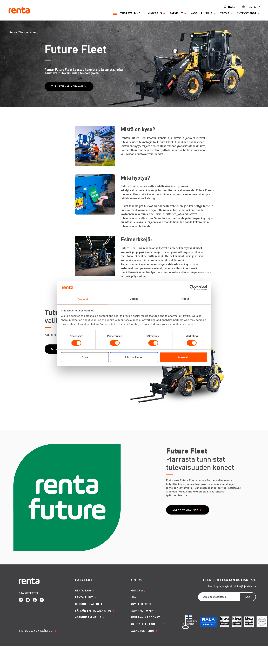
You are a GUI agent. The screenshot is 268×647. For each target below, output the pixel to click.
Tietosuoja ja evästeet (36, 631)
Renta (247, 7)
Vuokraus (151, 13)
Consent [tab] (83, 299)
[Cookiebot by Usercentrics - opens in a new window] (192, 287)
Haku (228, 7)
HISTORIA (136, 591)
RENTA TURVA (84, 598)
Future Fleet (46, 32)
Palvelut (172, 13)
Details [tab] (134, 298)
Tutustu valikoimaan (69, 87)
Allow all (183, 357)
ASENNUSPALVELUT (88, 618)
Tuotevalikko (126, 13)
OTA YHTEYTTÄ (28, 593)
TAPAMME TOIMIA (141, 611)
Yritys (220, 13)
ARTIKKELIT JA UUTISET (146, 624)
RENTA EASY (83, 591)
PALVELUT (83, 581)
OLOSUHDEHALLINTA (88, 604)
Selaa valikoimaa (187, 511)
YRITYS (136, 581)
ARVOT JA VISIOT (141, 604)
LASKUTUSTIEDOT (142, 631)
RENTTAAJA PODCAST (145, 618)
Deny (85, 357)
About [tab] (185, 298)
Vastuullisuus (198, 13)
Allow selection (134, 357)
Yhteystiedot (243, 13)
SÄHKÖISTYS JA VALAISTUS (93, 611)
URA (133, 598)
